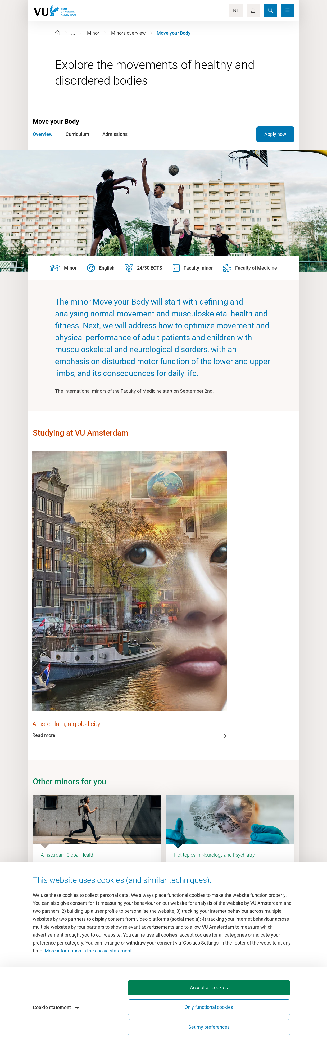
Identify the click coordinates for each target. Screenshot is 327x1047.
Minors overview (128, 33)
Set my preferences (264, 1027)
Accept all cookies (147, 1027)
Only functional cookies (205, 1024)
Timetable (176, 879)
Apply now (275, 134)
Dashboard (66, 891)
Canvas (174, 891)
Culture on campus (74, 867)
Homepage (66, 855)
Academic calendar (186, 855)
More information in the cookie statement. (89, 985)
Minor (93, 33)
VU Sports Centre (72, 879)
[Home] (57, 33)
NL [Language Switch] (236, 10)
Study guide (178, 867)
